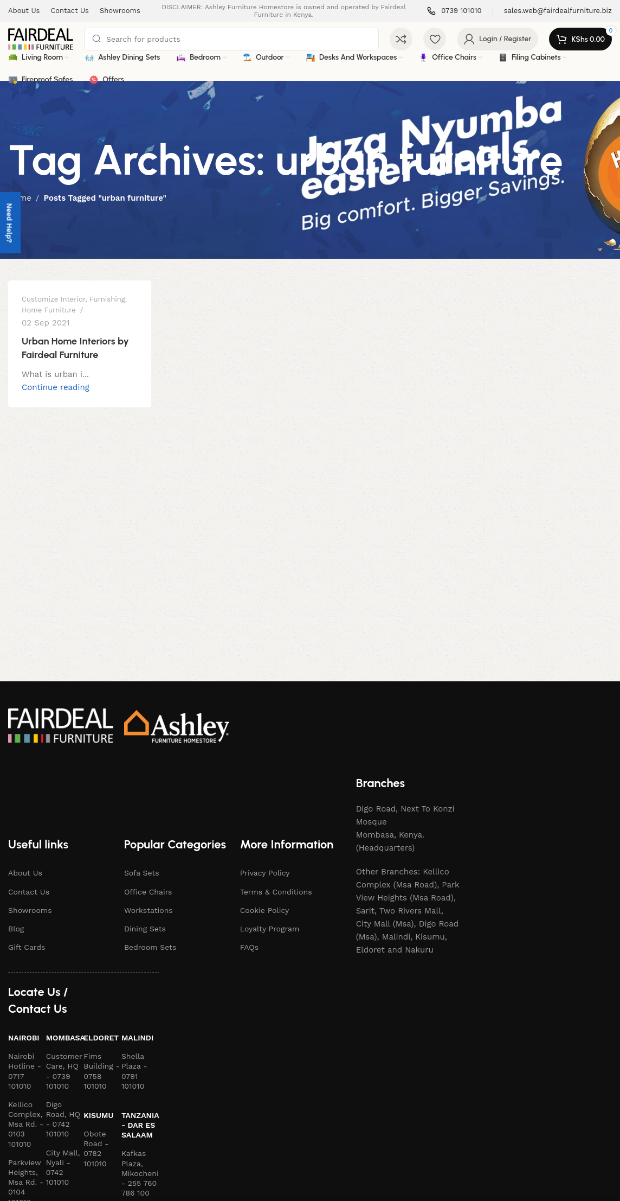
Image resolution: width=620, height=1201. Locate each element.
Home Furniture (49, 310)
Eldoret (101, 1037)
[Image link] (60, 725)
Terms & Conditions (276, 891)
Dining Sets (145, 928)
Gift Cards (26, 947)
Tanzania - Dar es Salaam (140, 1125)
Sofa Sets (141, 872)
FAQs (249, 947)
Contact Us (28, 891)
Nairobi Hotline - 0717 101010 (24, 1071)
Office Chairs (148, 891)
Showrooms (30, 910)
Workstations (148, 910)
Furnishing (107, 299)
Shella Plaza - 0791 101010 (134, 1071)
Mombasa (65, 1037)
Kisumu (98, 1115)
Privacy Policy (265, 872)
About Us (25, 872)
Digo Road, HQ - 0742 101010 (63, 1119)
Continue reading (55, 387)
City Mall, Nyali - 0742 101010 (63, 1167)
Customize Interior (53, 299)
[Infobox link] (454, 11)
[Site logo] (40, 38)
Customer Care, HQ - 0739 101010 (64, 1071)
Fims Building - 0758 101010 (101, 1071)
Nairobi (24, 1037)
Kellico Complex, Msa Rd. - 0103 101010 (25, 1124)
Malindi (137, 1037)
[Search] (231, 39)
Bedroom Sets (150, 947)
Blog (16, 928)
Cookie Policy (264, 910)
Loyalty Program (270, 928)
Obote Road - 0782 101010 (95, 1148)
